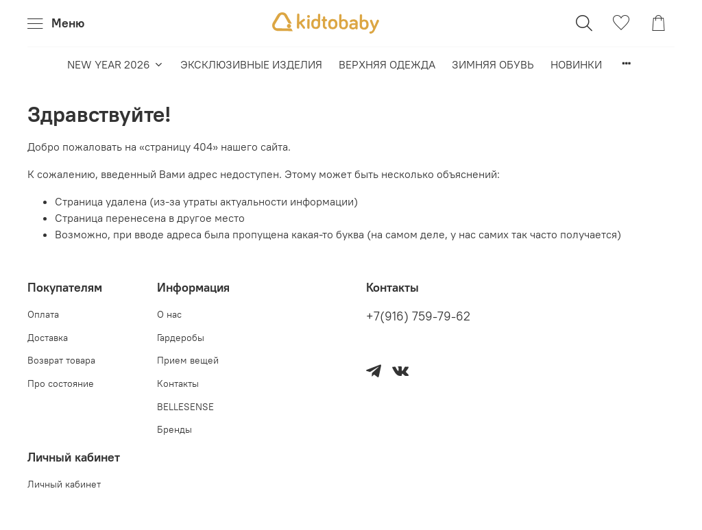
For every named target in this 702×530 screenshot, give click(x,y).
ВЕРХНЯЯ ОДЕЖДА (387, 64)
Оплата (43, 314)
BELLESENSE (185, 407)
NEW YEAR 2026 (115, 64)
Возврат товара (61, 360)
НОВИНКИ (576, 64)
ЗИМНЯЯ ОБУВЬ (493, 64)
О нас (169, 314)
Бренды (174, 429)
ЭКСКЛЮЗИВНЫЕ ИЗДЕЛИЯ (251, 64)
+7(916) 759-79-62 (418, 316)
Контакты (178, 383)
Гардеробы (180, 337)
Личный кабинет (64, 484)
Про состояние (60, 383)
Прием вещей (188, 360)
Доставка (47, 337)
